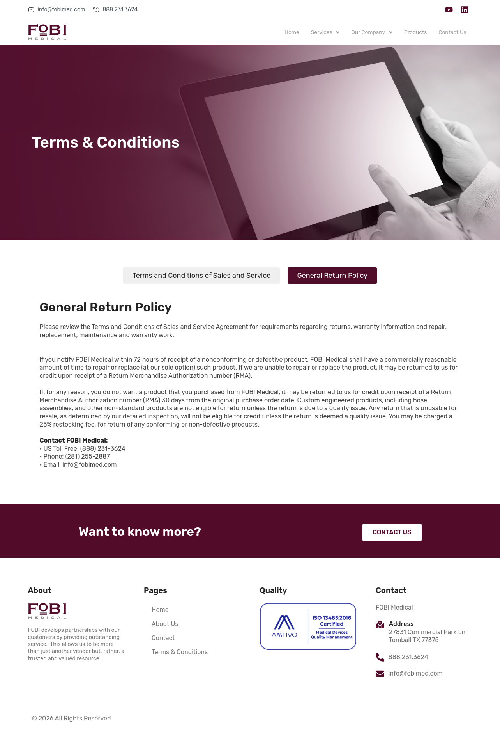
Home (289, 32)
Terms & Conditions (180, 652)
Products (414, 32)
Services (323, 32)
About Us (165, 624)
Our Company (371, 32)
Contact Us (452, 32)
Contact (163, 638)
